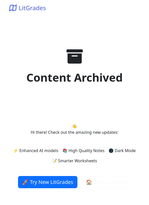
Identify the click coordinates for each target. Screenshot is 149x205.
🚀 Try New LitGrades (47, 182)
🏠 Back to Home (106, 182)
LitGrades (27, 8)
